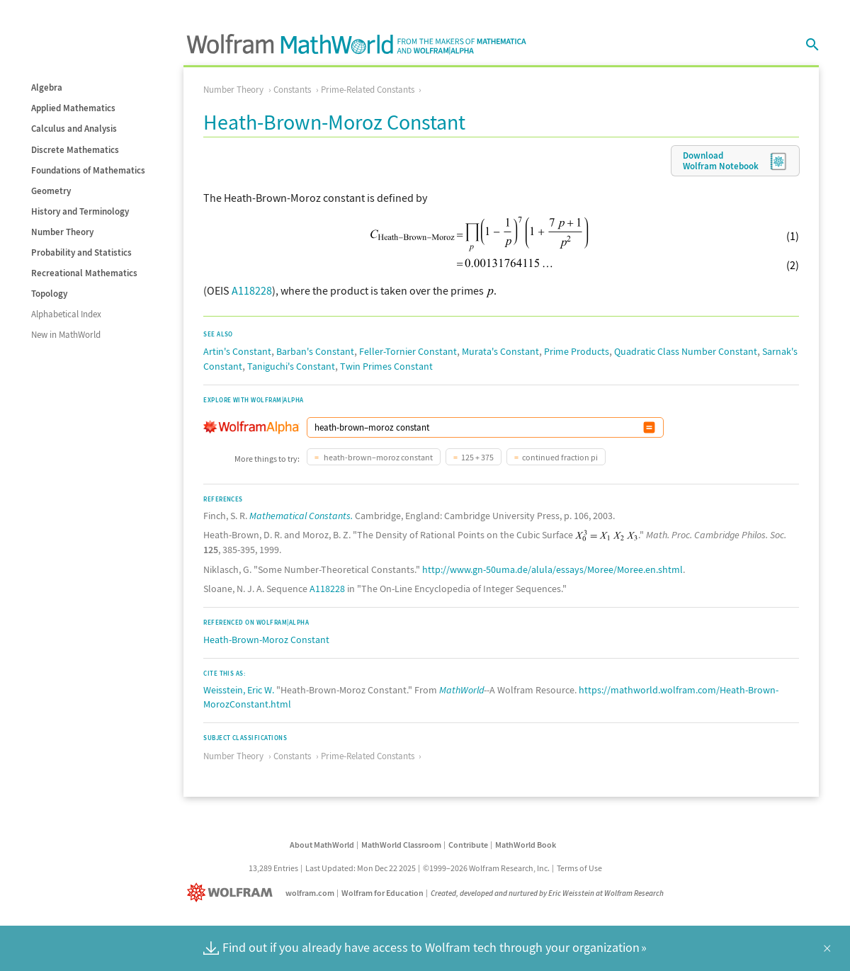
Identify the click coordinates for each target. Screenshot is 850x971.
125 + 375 (477, 457)
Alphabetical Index (66, 314)
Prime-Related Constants (367, 90)
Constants (292, 90)
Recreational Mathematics (84, 273)
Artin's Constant (237, 351)
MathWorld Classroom (401, 844)
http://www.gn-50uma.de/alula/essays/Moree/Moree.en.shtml (552, 569)
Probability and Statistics (81, 252)
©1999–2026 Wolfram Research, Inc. (486, 868)
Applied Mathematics (73, 108)
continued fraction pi (560, 457)
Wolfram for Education (382, 892)
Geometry (51, 191)
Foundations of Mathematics (88, 170)
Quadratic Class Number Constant (685, 351)
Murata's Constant (500, 351)
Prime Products (576, 351)
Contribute (468, 844)
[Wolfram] (232, 892)
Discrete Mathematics (75, 150)
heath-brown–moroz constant (377, 457)
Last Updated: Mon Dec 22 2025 (360, 868)
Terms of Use (579, 868)
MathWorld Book (525, 844)
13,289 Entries (273, 868)
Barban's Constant (315, 351)
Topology (49, 294)
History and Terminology (80, 211)
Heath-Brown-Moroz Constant (266, 639)
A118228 (252, 290)
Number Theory (62, 232)
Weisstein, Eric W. (238, 689)
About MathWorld (322, 844)
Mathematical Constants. (301, 515)
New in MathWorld (66, 335)
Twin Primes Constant (386, 366)
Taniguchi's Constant (291, 366)
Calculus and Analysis (74, 129)
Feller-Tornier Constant (408, 351)
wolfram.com (309, 892)
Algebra (46, 87)
